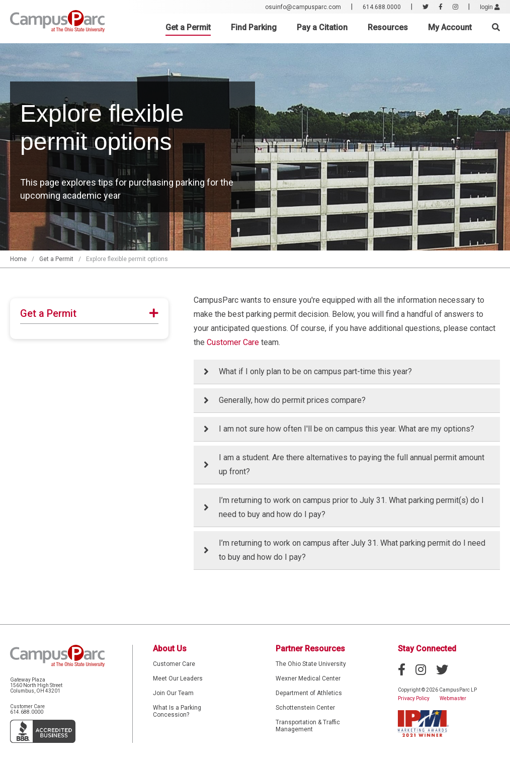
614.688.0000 (382, 7)
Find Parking (254, 27)
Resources (388, 27)
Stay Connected (427, 648)
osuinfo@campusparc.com (303, 7)
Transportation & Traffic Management (308, 726)
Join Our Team (173, 693)
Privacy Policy (414, 698)
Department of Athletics (309, 693)
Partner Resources (310, 648)
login (490, 7)
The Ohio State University (311, 663)
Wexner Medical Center (308, 678)
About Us (170, 648)
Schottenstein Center (305, 707)
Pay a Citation (322, 27)
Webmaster (453, 698)
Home (18, 259)
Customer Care (233, 342)
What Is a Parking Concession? (177, 711)
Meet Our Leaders (178, 678)
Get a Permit (188, 27)
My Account (450, 27)
